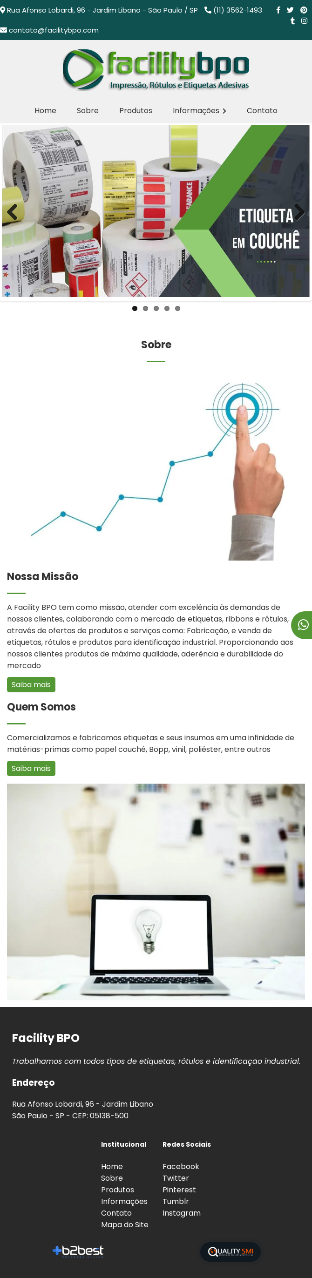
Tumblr (176, 1201)
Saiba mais (31, 684)
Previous (16, 212)
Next (296, 212)
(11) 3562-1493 (237, 10)
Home (45, 110)
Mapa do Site (125, 1224)
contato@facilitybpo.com (54, 30)
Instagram (182, 1213)
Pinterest (179, 1189)
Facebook (181, 1166)
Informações (199, 110)
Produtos (135, 110)
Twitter (176, 1178)
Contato (262, 110)
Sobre (88, 110)
